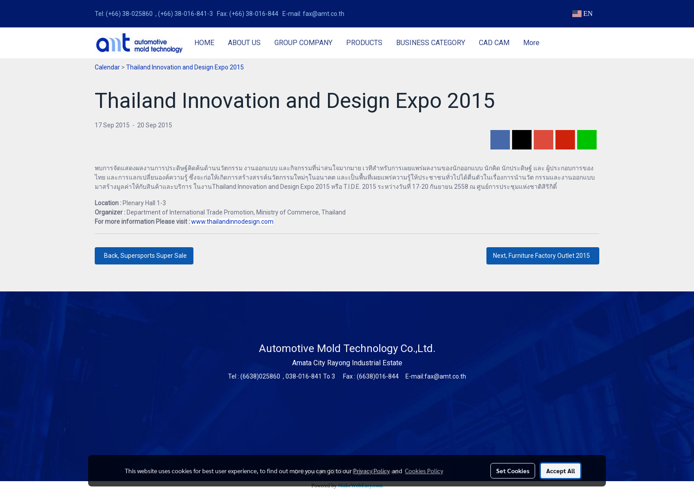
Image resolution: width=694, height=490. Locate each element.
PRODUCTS (364, 42)
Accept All (560, 471)
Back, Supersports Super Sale (144, 255)
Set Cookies (512, 471)
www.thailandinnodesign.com (232, 221)
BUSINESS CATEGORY (430, 42)
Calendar (107, 67)
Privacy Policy (371, 471)
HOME (204, 42)
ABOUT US (244, 42)
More (531, 42)
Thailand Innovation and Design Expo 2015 (185, 67)
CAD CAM (494, 42)
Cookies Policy (424, 471)
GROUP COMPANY (303, 42)
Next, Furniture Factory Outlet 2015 (543, 255)
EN (582, 13)
